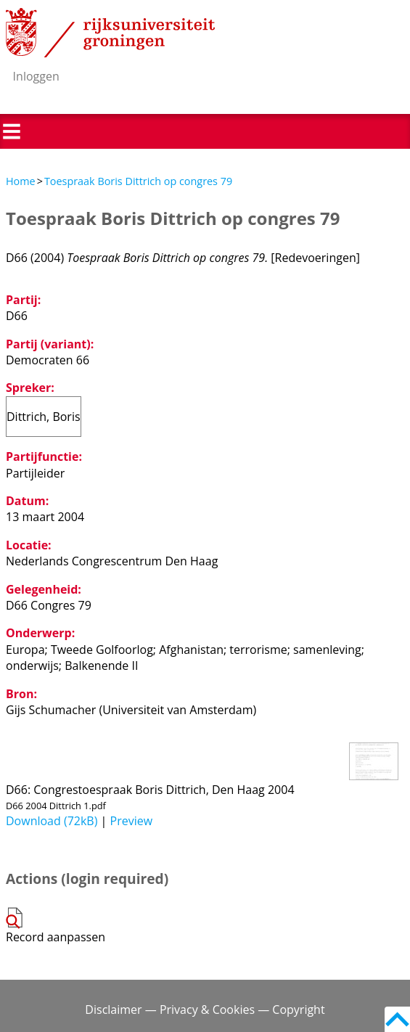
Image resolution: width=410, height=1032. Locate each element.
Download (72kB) (51, 821)
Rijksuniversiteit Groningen (110, 32)
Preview (131, 821)
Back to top (397, 1019)
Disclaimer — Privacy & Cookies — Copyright (204, 1009)
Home (21, 181)
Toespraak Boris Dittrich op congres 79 (138, 181)
